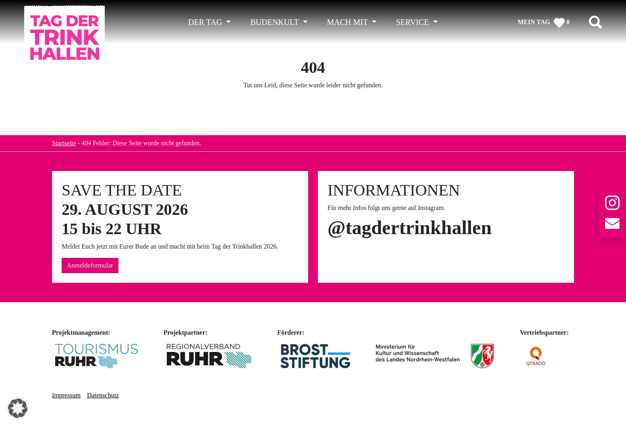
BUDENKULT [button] (275, 22)
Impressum (66, 395)
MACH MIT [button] (348, 22)
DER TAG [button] (206, 22)
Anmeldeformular (90, 265)
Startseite (64, 143)
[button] (17, 408)
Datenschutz (103, 395)
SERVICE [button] (413, 22)
